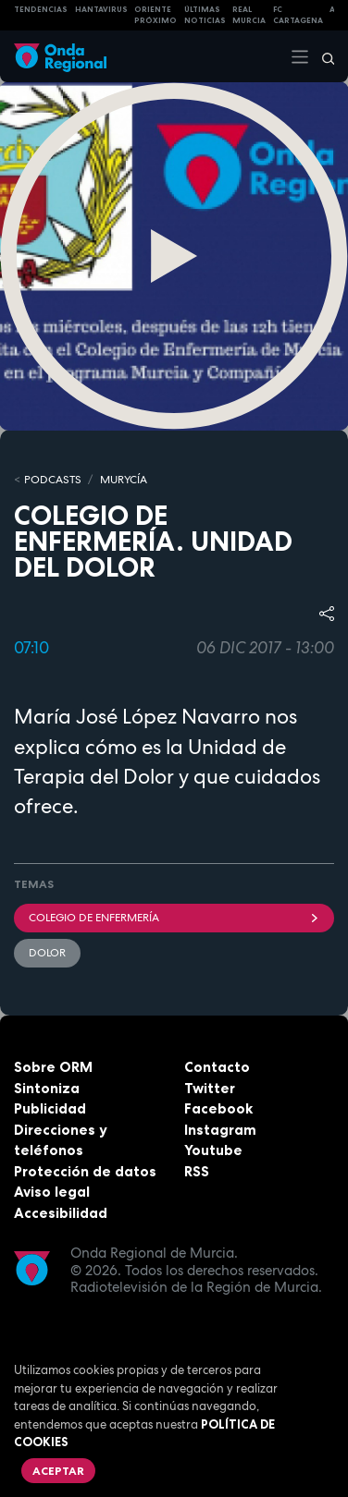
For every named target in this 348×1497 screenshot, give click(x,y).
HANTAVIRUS (101, 9)
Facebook (218, 1108)
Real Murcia (249, 15)
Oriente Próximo (155, 15)
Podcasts (52, 479)
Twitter (209, 1088)
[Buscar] (322, 56)
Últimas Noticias (205, 15)
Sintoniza (47, 1088)
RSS (196, 1171)
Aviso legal (52, 1191)
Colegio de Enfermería (174, 917)
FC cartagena (298, 15)
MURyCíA (123, 479)
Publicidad (50, 1108)
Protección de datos (85, 1171)
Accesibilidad (60, 1213)
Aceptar (58, 1471)
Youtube (213, 1150)
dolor (47, 952)
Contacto (217, 1067)
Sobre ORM (53, 1067)
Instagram (220, 1129)
